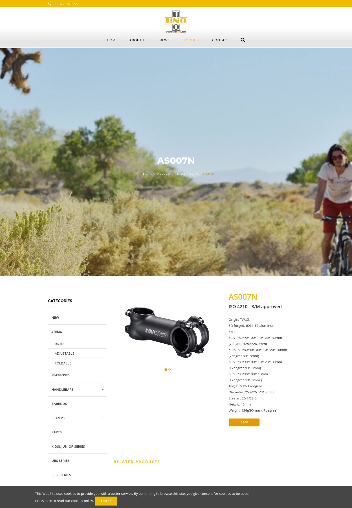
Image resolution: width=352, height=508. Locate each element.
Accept (106, 501)
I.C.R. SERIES (61, 475)
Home (112, 40)
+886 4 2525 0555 (64, 4)
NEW (55, 317)
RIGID (193, 174)
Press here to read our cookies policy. (64, 500)
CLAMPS (58, 418)
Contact (220, 40)
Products (190, 40)
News (164, 40)
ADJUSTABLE (64, 353)
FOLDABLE (63, 363)
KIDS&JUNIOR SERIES (68, 446)
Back (244, 422)
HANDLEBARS (62, 389)
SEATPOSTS (60, 375)
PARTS (56, 432)
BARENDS (59, 403)
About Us (139, 40)
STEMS (180, 174)
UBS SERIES (60, 460)
